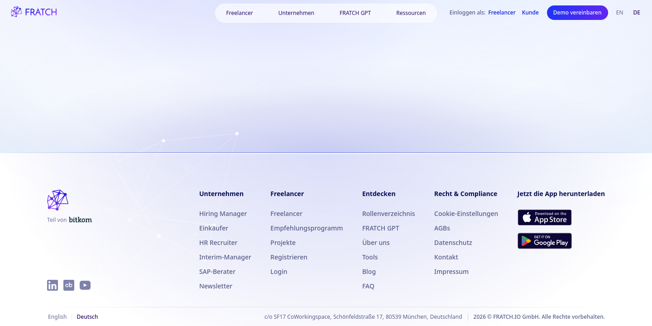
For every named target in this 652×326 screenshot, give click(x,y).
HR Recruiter (218, 242)
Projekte (283, 242)
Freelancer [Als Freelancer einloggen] (501, 12)
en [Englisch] (619, 12)
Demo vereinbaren (577, 12)
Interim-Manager (225, 257)
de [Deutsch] (636, 12)
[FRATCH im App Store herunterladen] (545, 217)
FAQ (368, 286)
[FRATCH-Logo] (34, 12)
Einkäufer (213, 228)
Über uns (376, 242)
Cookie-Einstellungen (466, 213)
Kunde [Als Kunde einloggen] (530, 12)
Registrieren (288, 257)
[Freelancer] (240, 13)
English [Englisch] (57, 317)
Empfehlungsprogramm (306, 228)
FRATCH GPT (355, 13)
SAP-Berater (217, 271)
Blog (369, 271)
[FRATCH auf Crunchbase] (68, 285)
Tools (370, 257)
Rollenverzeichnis (388, 213)
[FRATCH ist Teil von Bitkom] (69, 220)
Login (278, 271)
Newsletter (215, 286)
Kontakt (446, 257)
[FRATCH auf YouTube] (85, 285)
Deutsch (87, 317)
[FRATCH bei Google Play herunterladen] (545, 241)
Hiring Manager (223, 213)
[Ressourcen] (411, 13)
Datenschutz (453, 242)
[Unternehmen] (296, 13)
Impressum (451, 271)
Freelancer (286, 213)
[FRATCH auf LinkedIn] (52, 285)
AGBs (442, 228)
